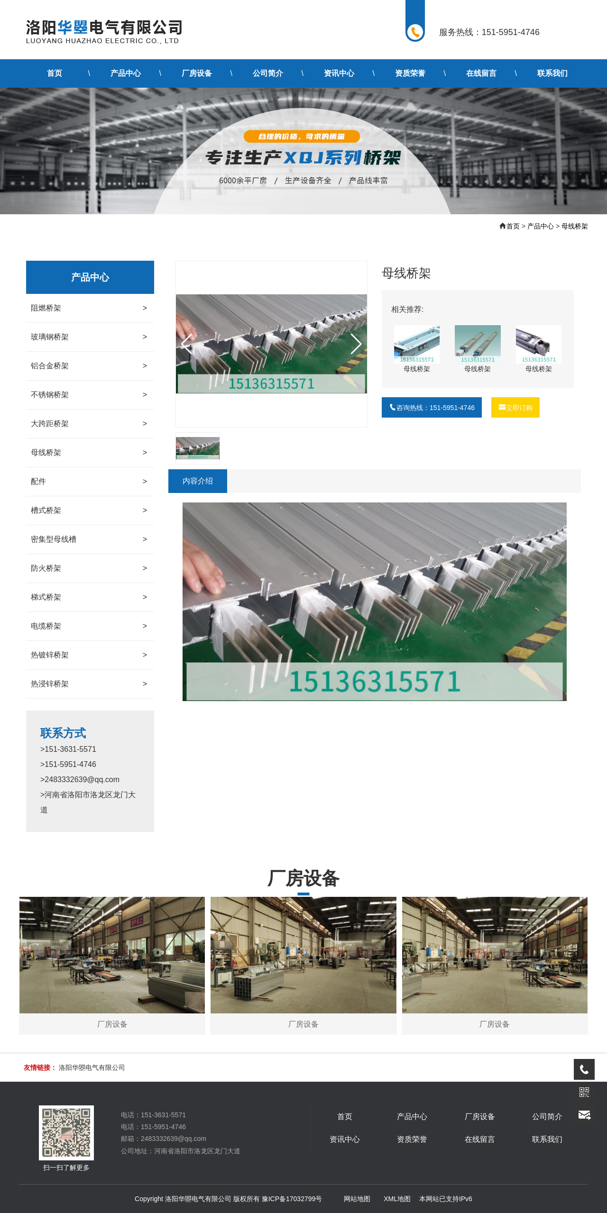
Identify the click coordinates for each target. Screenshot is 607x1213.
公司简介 (268, 73)
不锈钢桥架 (89, 395)
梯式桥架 (89, 597)
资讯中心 (339, 73)
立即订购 (515, 407)
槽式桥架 (89, 510)
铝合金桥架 (89, 366)
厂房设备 (197, 73)
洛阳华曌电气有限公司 (92, 1067)
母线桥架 (574, 226)
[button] (356, 344)
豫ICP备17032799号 (292, 1199)
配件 (89, 481)
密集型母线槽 (89, 539)
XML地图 (397, 1199)
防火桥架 (89, 568)
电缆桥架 (89, 626)
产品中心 (125, 73)
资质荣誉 (410, 73)
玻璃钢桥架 (89, 337)
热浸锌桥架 (89, 684)
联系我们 (552, 73)
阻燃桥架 (89, 308)
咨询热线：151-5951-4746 (432, 407)
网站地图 (357, 1199)
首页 (54, 73)
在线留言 (481, 73)
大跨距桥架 (89, 424)
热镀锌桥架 (89, 655)
